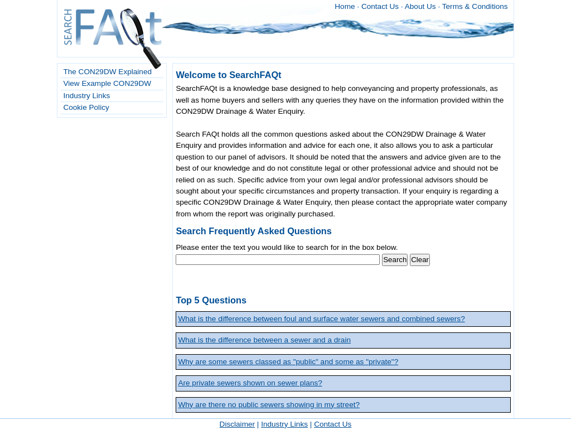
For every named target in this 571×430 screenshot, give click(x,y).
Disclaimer (237, 424)
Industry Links (86, 95)
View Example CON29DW (107, 83)
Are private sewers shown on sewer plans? (250, 383)
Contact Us (380, 6)
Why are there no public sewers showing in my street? (269, 404)
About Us (420, 6)
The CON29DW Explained (107, 71)
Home (345, 6)
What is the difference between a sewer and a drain (264, 340)
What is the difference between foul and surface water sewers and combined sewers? (321, 319)
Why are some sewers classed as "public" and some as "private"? (288, 361)
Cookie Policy (86, 107)
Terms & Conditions (475, 6)
